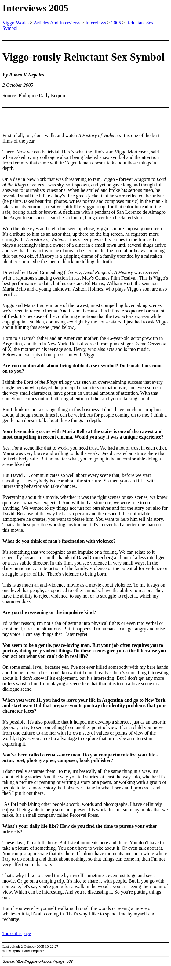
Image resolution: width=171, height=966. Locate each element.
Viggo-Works (15, 22)
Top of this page (16, 933)
